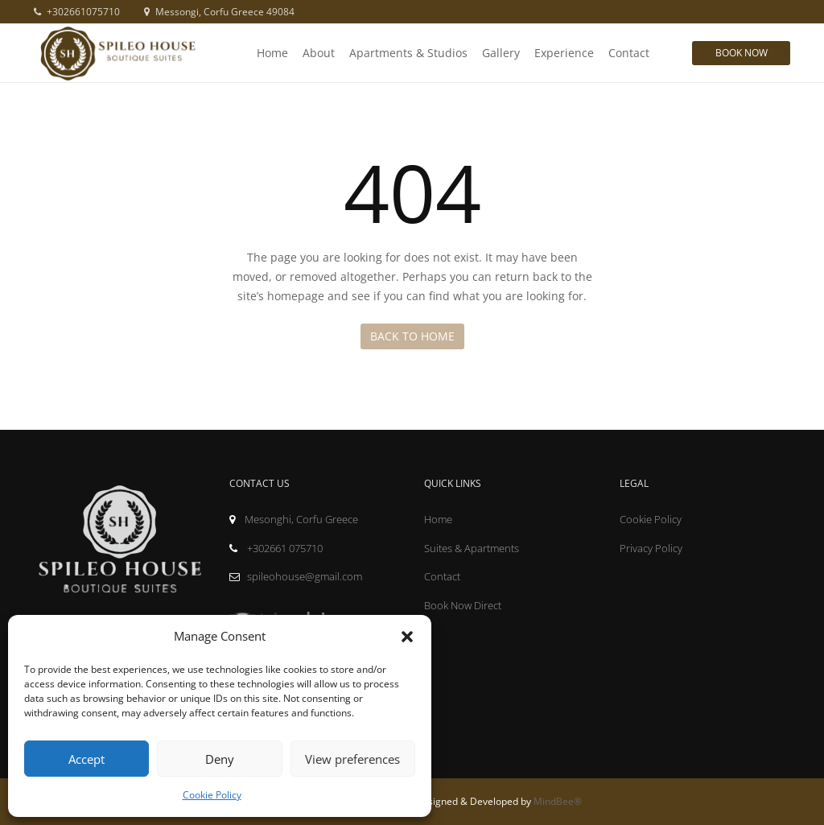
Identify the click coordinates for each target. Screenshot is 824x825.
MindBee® (558, 801)
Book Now (741, 53)
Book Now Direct (462, 605)
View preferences (352, 759)
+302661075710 (77, 12)
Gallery (501, 52)
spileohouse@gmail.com (295, 576)
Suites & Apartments (471, 548)
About (319, 52)
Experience (564, 52)
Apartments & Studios (408, 52)
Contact (628, 52)
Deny (219, 759)
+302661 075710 (276, 548)
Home (272, 52)
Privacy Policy (651, 548)
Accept (86, 759)
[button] (407, 637)
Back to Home (412, 336)
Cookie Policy (212, 795)
